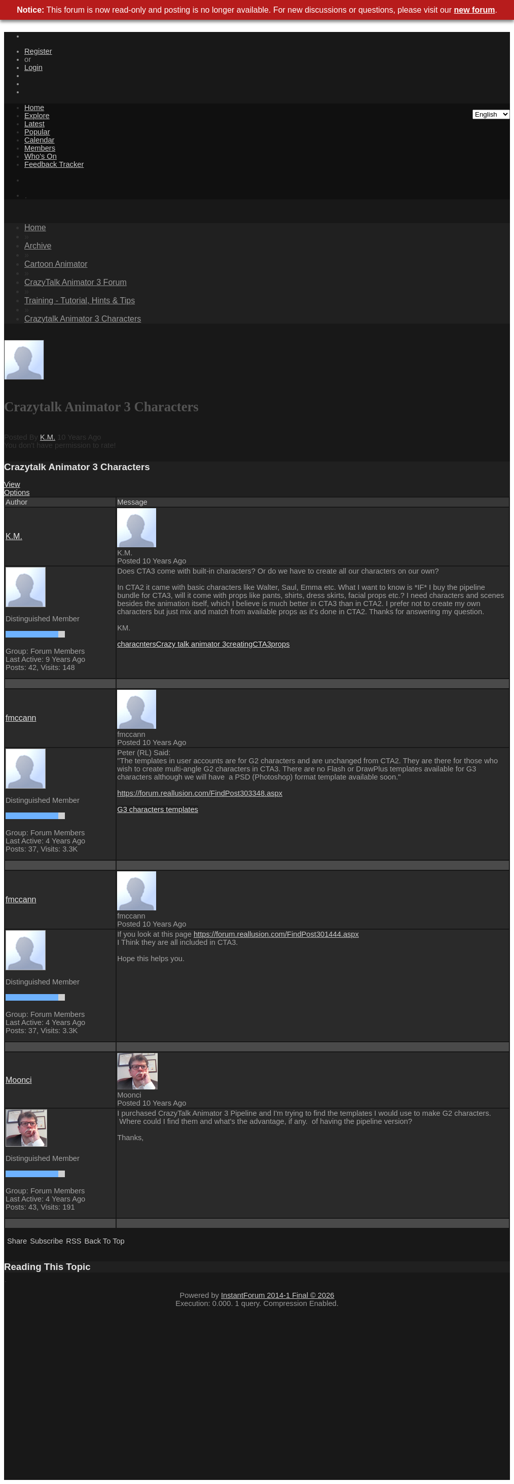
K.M (47, 437)
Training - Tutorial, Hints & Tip (79, 300)
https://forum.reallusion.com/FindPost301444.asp (276, 934)
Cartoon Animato (56, 264)
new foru (474, 10)
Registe (38, 51)
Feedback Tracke (54, 164)
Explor (37, 116)
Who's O (40, 156)
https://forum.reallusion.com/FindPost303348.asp (199, 793)
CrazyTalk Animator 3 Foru (75, 282)
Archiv (37, 245)
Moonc (19, 1080)
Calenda (39, 140)
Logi (33, 67)
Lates (34, 124)
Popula (37, 132)
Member (39, 148)
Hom (34, 107)
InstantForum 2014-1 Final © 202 (277, 1295)
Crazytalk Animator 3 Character (82, 318)
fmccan (21, 718)
